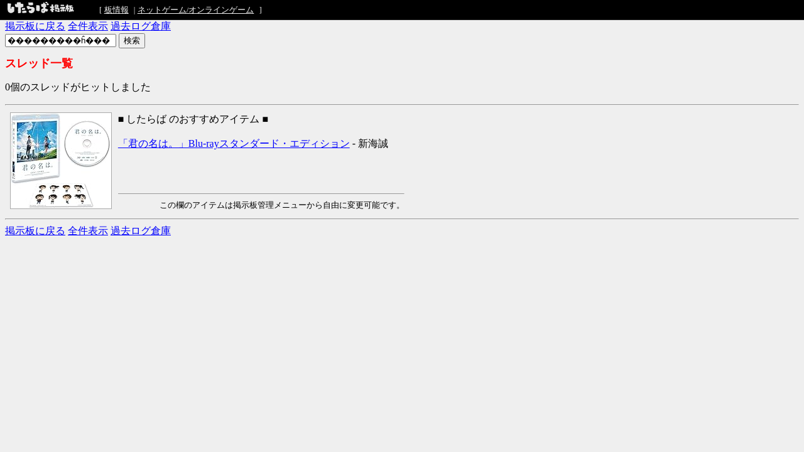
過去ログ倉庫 (141, 26)
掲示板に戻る (35, 26)
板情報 (116, 9)
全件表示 (88, 26)
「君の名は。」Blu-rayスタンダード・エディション (234, 143)
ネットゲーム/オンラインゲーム (196, 9)
